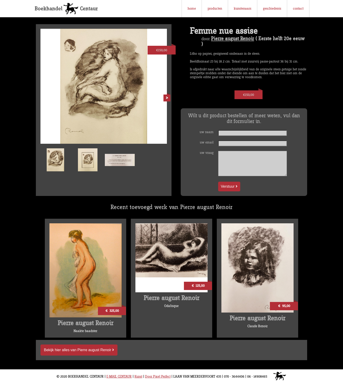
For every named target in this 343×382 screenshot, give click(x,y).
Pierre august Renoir (232, 39)
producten (215, 9)
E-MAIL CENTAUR (119, 377)
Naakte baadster (85, 331)
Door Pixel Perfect (158, 377)
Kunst (138, 377)
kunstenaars (242, 9)
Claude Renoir (257, 326)
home (192, 9)
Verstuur (229, 186)
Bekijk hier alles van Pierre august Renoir (79, 350)
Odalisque (171, 306)
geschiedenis (272, 9)
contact (298, 9)
